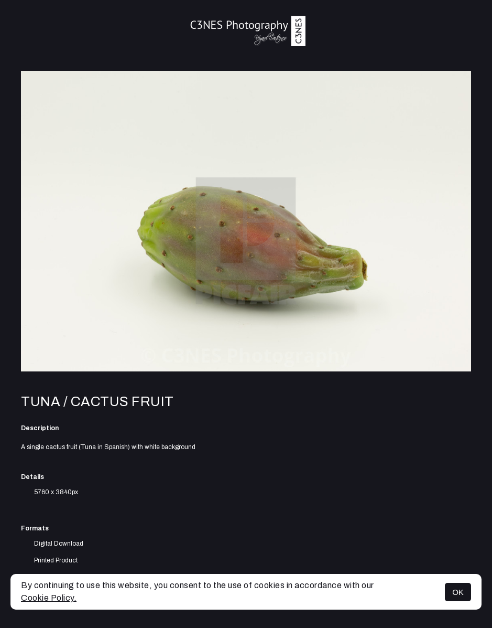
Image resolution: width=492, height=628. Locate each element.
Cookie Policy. (48, 597)
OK (458, 592)
